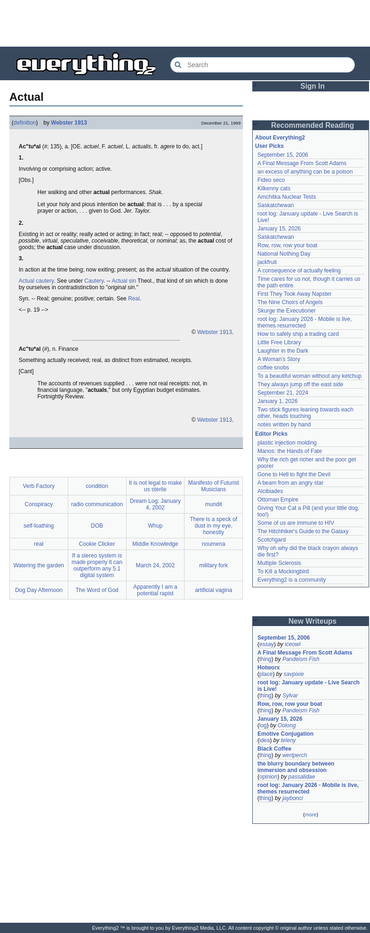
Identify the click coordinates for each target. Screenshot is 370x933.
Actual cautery (36, 281)
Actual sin (124, 281)
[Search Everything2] (262, 65)
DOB (97, 525)
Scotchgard (271, 539)
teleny (288, 740)
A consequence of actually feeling (299, 270)
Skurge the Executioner (286, 310)
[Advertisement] (185, 23)
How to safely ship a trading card (298, 334)
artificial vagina (213, 590)
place (266, 674)
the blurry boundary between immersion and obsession (295, 766)
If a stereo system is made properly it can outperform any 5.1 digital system (96, 565)
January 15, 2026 (279, 228)
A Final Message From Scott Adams (302, 163)
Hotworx (268, 667)
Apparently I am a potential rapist (155, 590)
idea (264, 740)
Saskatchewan (275, 205)
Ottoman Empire (277, 499)
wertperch (294, 755)
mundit (213, 504)
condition (97, 486)
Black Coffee (274, 748)
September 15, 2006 (282, 155)
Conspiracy (39, 504)
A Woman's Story (278, 359)
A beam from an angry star (290, 483)
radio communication (97, 504)
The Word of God (97, 590)
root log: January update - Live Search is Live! (308, 685)
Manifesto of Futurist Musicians (213, 486)
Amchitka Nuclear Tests (286, 197)
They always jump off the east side (300, 384)
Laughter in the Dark (282, 351)
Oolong (287, 725)
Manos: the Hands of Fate (289, 451)
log (263, 725)
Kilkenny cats (274, 188)
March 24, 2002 (155, 565)
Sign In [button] (312, 86)
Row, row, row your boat (287, 245)
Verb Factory (39, 486)
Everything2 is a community (291, 580)
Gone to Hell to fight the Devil (293, 474)
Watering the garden (39, 565)
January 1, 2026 (277, 401)
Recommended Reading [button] (312, 125)
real (38, 544)
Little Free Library (279, 342)
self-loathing (39, 525)
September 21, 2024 (282, 393)
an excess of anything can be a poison (305, 171)
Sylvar (290, 695)
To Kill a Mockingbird (283, 571)
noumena (213, 544)
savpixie (294, 674)
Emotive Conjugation (285, 734)
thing (265, 659)
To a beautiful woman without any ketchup (309, 376)
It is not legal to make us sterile (155, 486)
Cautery (94, 281)
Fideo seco (271, 180)
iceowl (292, 644)
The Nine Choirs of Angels (289, 302)
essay (266, 644)
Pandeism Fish (300, 659)
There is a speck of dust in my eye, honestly (213, 526)
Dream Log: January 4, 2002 (155, 504)
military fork (213, 565)
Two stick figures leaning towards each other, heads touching (305, 412)
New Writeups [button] (313, 621)
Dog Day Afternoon (38, 590)
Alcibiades (270, 491)
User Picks (269, 146)
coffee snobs (273, 367)
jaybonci (292, 798)
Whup (155, 525)
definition (25, 122)
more (310, 814)
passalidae (301, 776)
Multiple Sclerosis (279, 563)
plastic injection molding (287, 442)
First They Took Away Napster (294, 294)
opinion (268, 776)
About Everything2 (280, 137)
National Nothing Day (283, 254)
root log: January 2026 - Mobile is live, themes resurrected (304, 322)
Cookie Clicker (97, 544)
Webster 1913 (69, 122)
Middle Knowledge (155, 544)
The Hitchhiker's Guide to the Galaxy (303, 531)
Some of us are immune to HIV (295, 523)
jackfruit (267, 262)
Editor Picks (271, 434)
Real (134, 298)
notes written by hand (284, 424)
